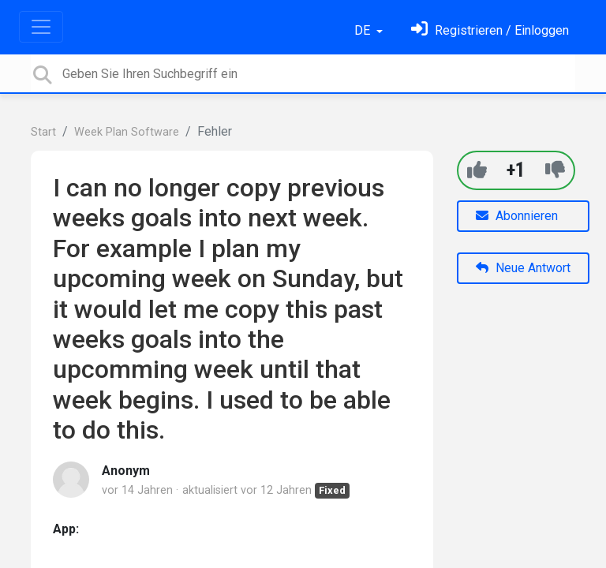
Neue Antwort (523, 267)
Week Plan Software (126, 132)
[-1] (555, 170)
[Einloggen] (490, 30)
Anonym (126, 470)
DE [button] (363, 30)
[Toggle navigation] (41, 27)
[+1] (477, 170)
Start (43, 132)
